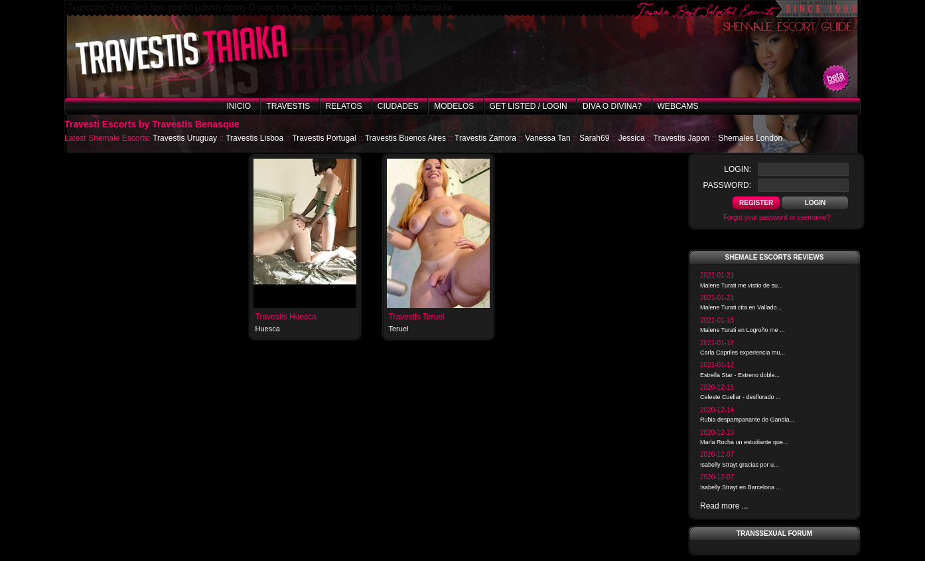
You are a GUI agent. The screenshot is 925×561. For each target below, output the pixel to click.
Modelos (454, 106)
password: (727, 185)
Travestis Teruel (417, 316)
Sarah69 (594, 138)
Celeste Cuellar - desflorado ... (740, 397)
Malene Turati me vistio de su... (741, 285)
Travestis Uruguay (185, 138)
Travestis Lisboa (254, 138)
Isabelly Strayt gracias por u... (739, 464)
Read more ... (724, 506)
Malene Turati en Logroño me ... (742, 330)
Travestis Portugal (324, 138)
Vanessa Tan (547, 138)
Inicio (238, 106)
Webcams (678, 106)
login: (737, 169)
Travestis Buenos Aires (405, 138)
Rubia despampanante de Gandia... (747, 419)
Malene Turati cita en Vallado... (741, 307)
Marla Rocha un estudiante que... (744, 442)
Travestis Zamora (485, 138)
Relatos (344, 106)
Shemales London (750, 138)
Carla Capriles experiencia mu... (742, 352)
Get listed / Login (528, 106)
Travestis (288, 106)
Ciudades (398, 106)
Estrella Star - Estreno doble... (740, 375)
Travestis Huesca (286, 316)
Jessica (631, 138)
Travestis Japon (681, 138)
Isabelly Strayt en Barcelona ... (740, 487)
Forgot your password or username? (776, 217)
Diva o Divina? (612, 106)
